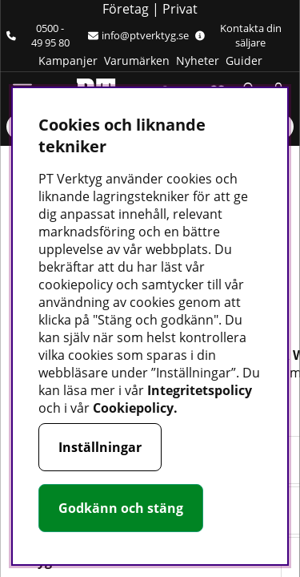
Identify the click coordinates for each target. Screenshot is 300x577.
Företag (125, 9)
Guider (244, 60)
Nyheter (197, 60)
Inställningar (100, 447)
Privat (180, 9)
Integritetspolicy (199, 390)
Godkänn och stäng (120, 508)
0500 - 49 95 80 (38, 35)
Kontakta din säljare (238, 35)
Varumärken (137, 60)
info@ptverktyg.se (138, 35)
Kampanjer (68, 60)
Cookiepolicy (133, 408)
